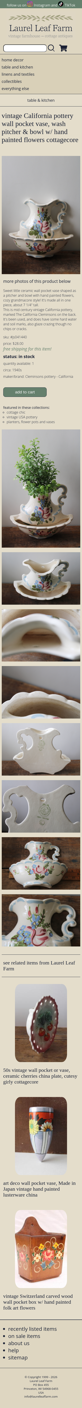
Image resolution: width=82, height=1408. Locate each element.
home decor (13, 59)
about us (19, 1343)
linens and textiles (18, 74)
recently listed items (32, 1328)
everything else (15, 88)
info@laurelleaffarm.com (41, 1396)
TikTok (70, 5)
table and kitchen (17, 67)
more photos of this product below (37, 281)
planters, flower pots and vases (31, 421)
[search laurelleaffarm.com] (52, 48)
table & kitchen (41, 100)
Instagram (42, 5)
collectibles (12, 81)
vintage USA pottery (22, 417)
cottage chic (16, 412)
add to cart (25, 392)
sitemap (18, 1357)
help (13, 1350)
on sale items (24, 1335)
